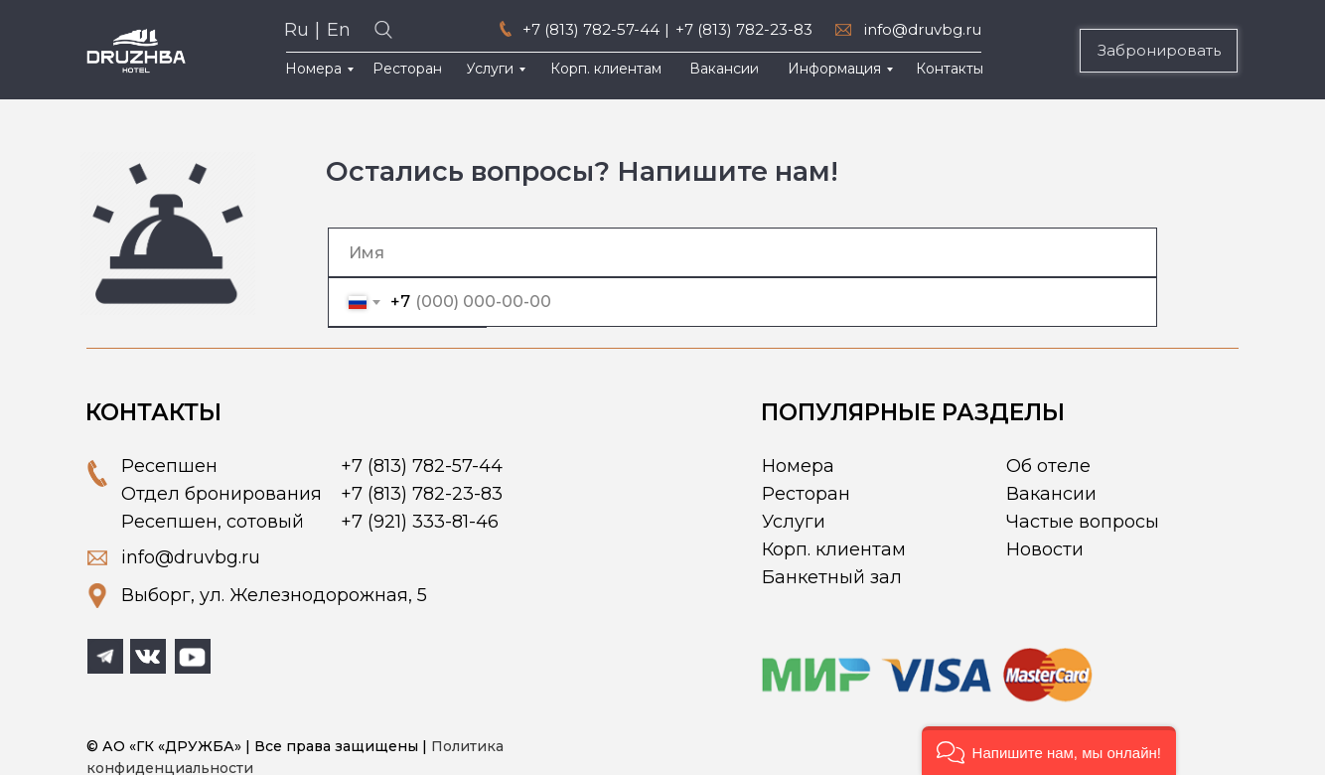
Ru (296, 30)
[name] (742, 252)
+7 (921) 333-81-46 (420, 522)
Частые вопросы (1082, 522)
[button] (1049, 750)
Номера (798, 466)
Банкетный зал (832, 577)
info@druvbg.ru (922, 29)
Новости (1045, 549)
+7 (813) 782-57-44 (591, 29)
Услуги (793, 522)
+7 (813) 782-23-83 (743, 29)
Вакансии (1051, 494)
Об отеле (1048, 466)
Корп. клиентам (834, 549)
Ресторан (806, 494)
